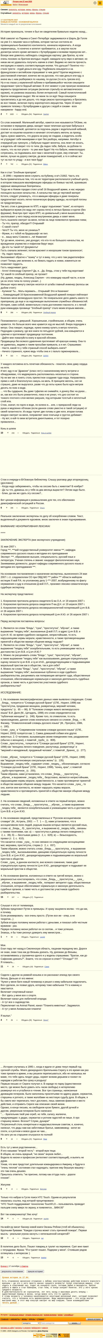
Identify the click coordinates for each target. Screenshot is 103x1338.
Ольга (42, 508)
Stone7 (45, 1020)
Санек (47, 967)
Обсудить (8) (27, 1219)
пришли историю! (94, 1319)
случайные (68, 1315)
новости (45, 1328)
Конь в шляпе (46, 433)
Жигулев (43, 1189)
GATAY (45, 356)
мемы (28, 9)
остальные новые (16, 1315)
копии (60, 1315)
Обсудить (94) (26, 356)
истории (21, 9)
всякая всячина (50, 1315)
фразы (35, 9)
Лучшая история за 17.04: (15, 1277)
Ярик (45, 1139)
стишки (42, 9)
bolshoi (43, 1258)
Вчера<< (4, 1266)
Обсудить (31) (26, 164)
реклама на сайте (7, 1328)
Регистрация (23, 5)
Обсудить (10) (28, 967)
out (42, 1238)
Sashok (46, 114)
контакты (18, 1328)
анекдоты (13, 9)
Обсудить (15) (26, 1139)
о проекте (27, 1328)
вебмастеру (36, 1328)
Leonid (42, 937)
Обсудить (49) (26, 313)
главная (4, 1319)
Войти (15, 5)
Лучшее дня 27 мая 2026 (22, 1)
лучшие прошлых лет (34, 1315)
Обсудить (26, 433)
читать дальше (10, 1303)
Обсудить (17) (28, 897)
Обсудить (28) (26, 1020)
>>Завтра (24, 1266)
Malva (45, 164)
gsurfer (46, 1219)
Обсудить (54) (26, 114)
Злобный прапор (49, 313)
